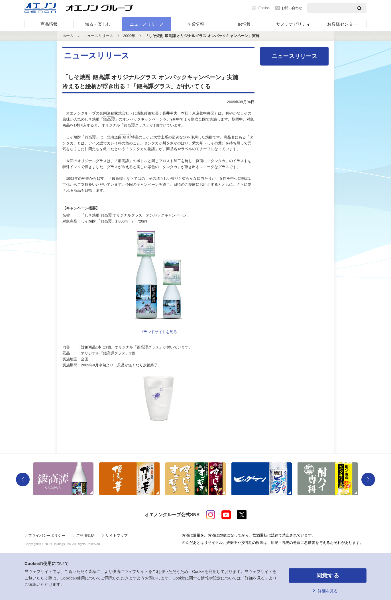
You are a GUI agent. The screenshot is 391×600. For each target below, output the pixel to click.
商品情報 (49, 24)
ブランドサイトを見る (158, 332)
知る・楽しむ (98, 24)
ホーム (68, 36)
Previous (23, 479)
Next (368, 479)
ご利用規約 (85, 535)
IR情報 (244, 24)
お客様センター (342, 24)
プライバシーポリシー (46, 535)
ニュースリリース (147, 24)
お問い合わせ (292, 8)
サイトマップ (116, 535)
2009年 (129, 36)
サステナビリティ (293, 24)
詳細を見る (328, 591)
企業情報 (195, 24)
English (264, 8)
